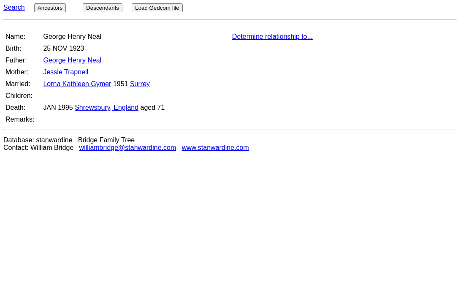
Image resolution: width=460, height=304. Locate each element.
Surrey (140, 83)
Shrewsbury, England (106, 107)
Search (14, 7)
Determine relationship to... (272, 36)
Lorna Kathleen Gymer (77, 83)
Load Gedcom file (157, 8)
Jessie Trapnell (65, 72)
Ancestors (50, 8)
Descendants (102, 8)
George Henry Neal (72, 60)
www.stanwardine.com (215, 147)
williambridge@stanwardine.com (127, 147)
